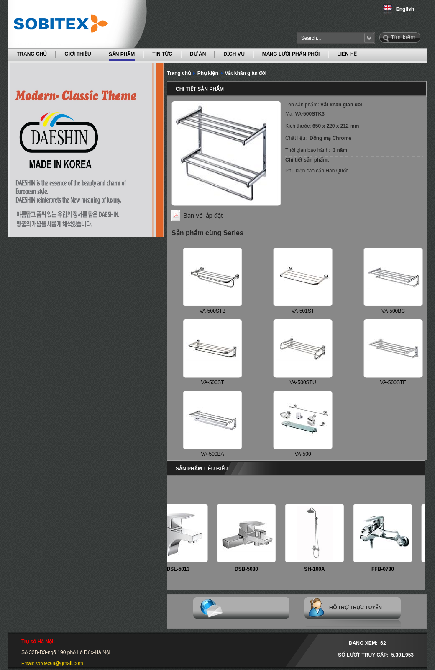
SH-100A (317, 569)
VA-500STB (212, 311)
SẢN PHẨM (122, 54)
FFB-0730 (385, 569)
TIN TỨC (162, 54)
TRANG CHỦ (32, 54)
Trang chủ (179, 73)
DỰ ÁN (198, 54)
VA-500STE (393, 382)
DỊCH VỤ (233, 54)
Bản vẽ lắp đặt (203, 215)
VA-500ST (212, 382)
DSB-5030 (249, 569)
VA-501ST (303, 311)
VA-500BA (212, 454)
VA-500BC (393, 311)
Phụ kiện (207, 73)
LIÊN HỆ (346, 54)
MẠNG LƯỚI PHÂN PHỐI (291, 54)
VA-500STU (302, 382)
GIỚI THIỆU (77, 54)
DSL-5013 (181, 569)
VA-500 (302, 454)
